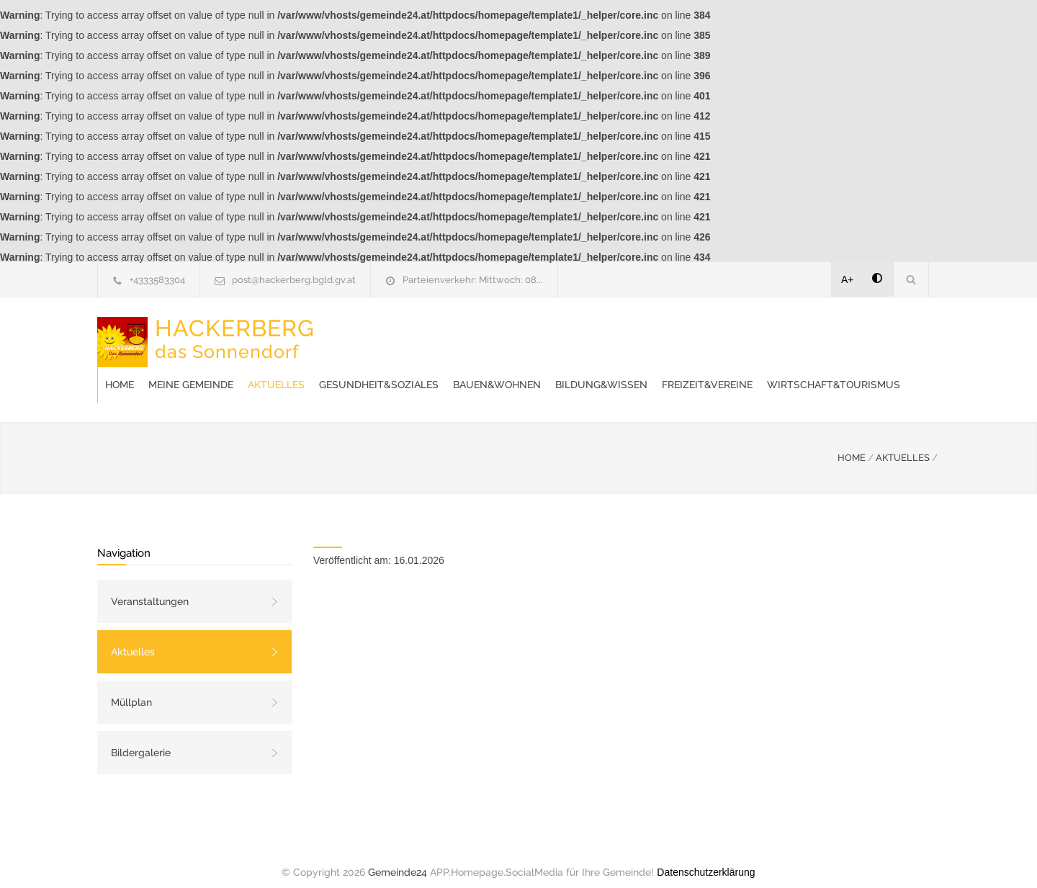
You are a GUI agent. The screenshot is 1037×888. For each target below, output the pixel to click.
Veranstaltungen (150, 587)
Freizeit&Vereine (381, 370)
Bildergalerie (141, 738)
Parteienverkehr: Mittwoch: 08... (473, 279)
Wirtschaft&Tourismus (507, 370)
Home (350, 334)
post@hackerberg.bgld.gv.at (294, 279)
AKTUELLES (903, 443)
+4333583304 (157, 279)
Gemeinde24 (397, 858)
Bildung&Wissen (832, 334)
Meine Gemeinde (421, 334)
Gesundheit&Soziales (609, 334)
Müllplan (131, 688)
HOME (852, 443)
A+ (847, 279)
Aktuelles (506, 334)
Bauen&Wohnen (727, 334)
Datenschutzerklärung (706, 858)
